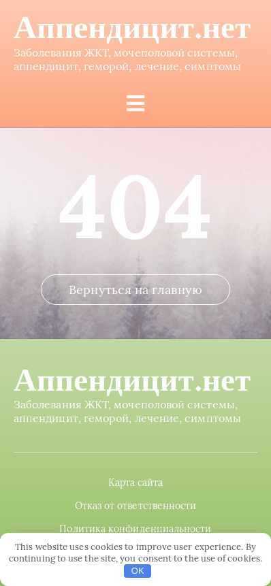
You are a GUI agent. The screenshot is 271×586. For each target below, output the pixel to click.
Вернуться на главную (135, 289)
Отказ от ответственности (136, 506)
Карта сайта (135, 482)
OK (137, 571)
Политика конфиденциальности (135, 529)
